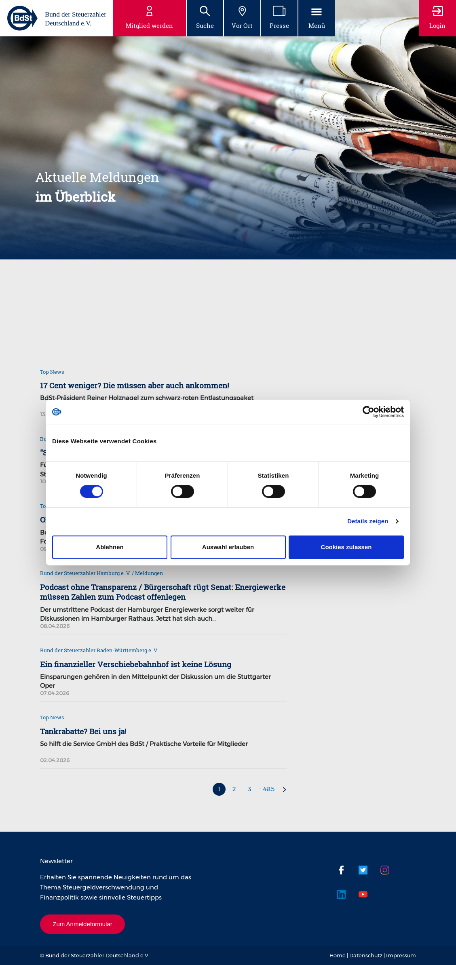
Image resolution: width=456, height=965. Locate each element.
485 (268, 789)
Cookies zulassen (346, 547)
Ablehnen (109, 547)
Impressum (401, 955)
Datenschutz (365, 955)
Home (337, 955)
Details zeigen (367, 521)
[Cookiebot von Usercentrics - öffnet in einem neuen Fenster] (368, 412)
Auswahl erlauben (228, 547)
